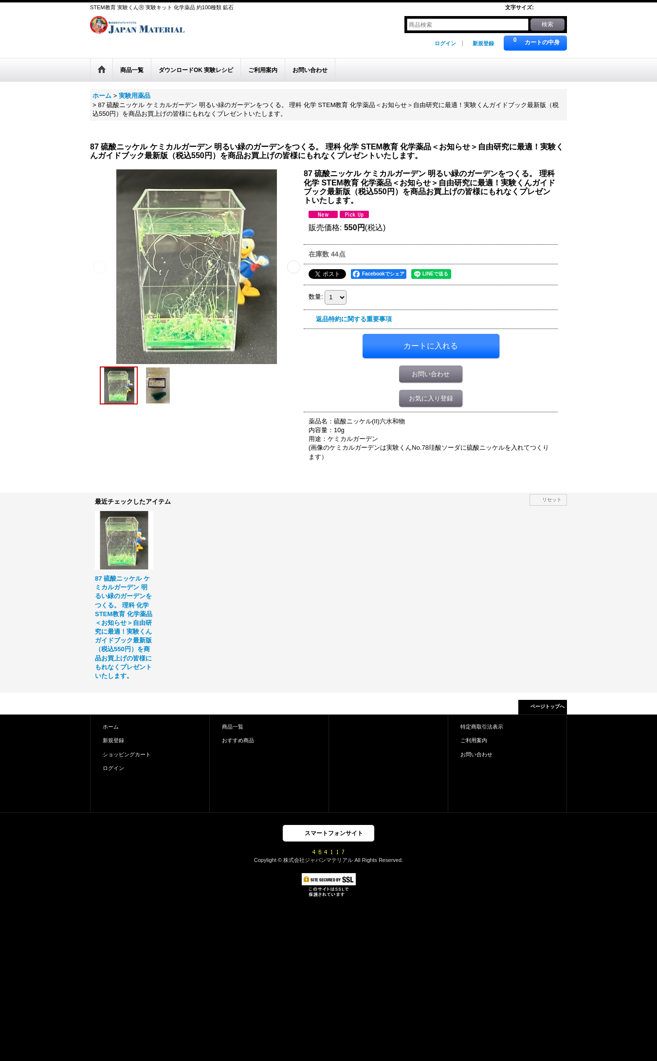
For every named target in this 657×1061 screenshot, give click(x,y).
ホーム (111, 727)
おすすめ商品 (238, 740)
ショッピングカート (127, 754)
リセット (552, 499)
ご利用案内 (473, 740)
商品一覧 (232, 727)
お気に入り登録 (431, 398)
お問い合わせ (431, 374)
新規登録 (483, 43)
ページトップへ (547, 706)
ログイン (445, 43)
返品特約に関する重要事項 (354, 319)
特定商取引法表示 (481, 727)
